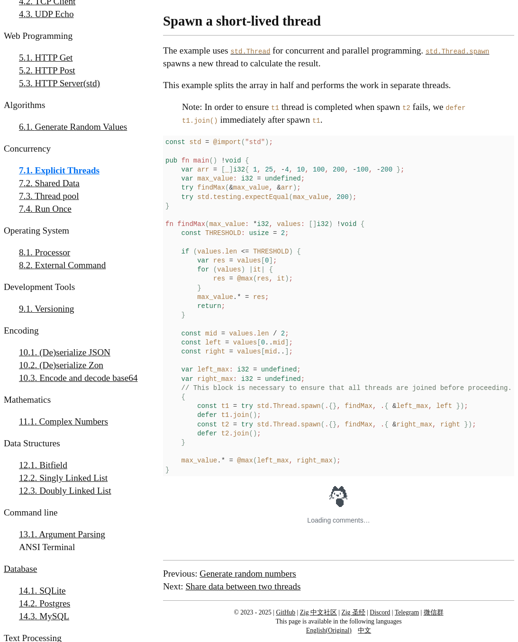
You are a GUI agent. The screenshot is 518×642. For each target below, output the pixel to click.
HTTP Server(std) (67, 83)
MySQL (54, 616)
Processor (53, 252)
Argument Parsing (72, 534)
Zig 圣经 (353, 612)
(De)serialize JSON (74, 352)
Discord (380, 612)
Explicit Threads (67, 170)
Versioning (54, 309)
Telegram (407, 612)
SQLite (52, 591)
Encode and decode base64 (88, 378)
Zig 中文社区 (318, 612)
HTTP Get (54, 58)
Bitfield (53, 465)
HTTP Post (55, 70)
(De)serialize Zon (71, 365)
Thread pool (57, 196)
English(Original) (329, 630)
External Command (70, 265)
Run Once (53, 209)
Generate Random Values (81, 127)
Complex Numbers (73, 421)
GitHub (285, 612)
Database (20, 569)
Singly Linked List (73, 478)
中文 (364, 630)
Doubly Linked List (75, 491)
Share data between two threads (242, 586)
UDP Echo (54, 14)
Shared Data (57, 183)
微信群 (434, 612)
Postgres (54, 603)
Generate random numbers (248, 574)
